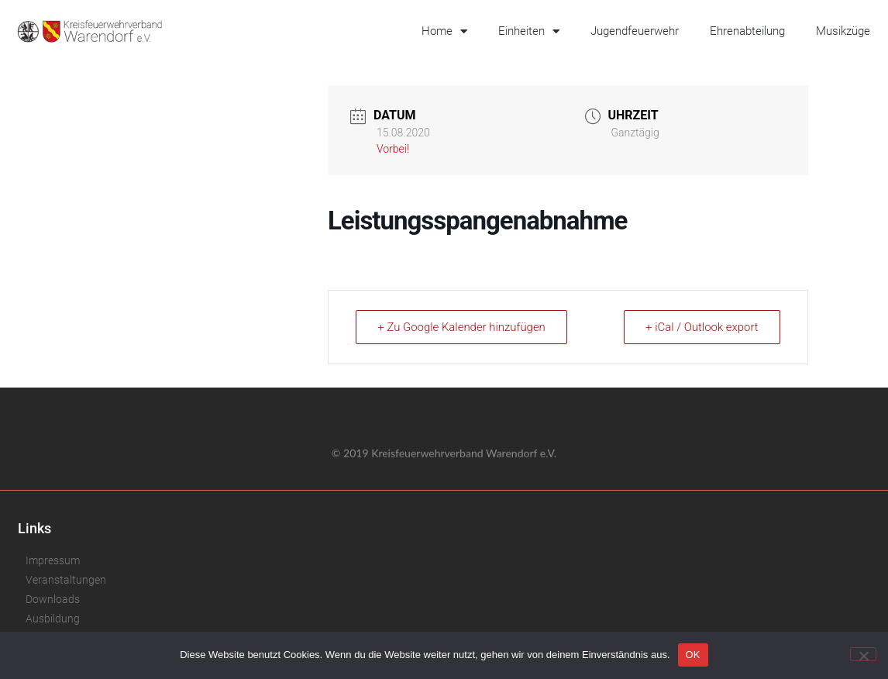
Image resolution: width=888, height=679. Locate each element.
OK (693, 654)
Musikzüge (843, 31)
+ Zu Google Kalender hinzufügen (462, 327)
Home (444, 31)
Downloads (53, 599)
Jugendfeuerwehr (634, 31)
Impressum (53, 560)
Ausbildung (53, 618)
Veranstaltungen (66, 580)
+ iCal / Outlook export (701, 327)
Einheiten (528, 31)
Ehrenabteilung (747, 31)
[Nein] (863, 654)
